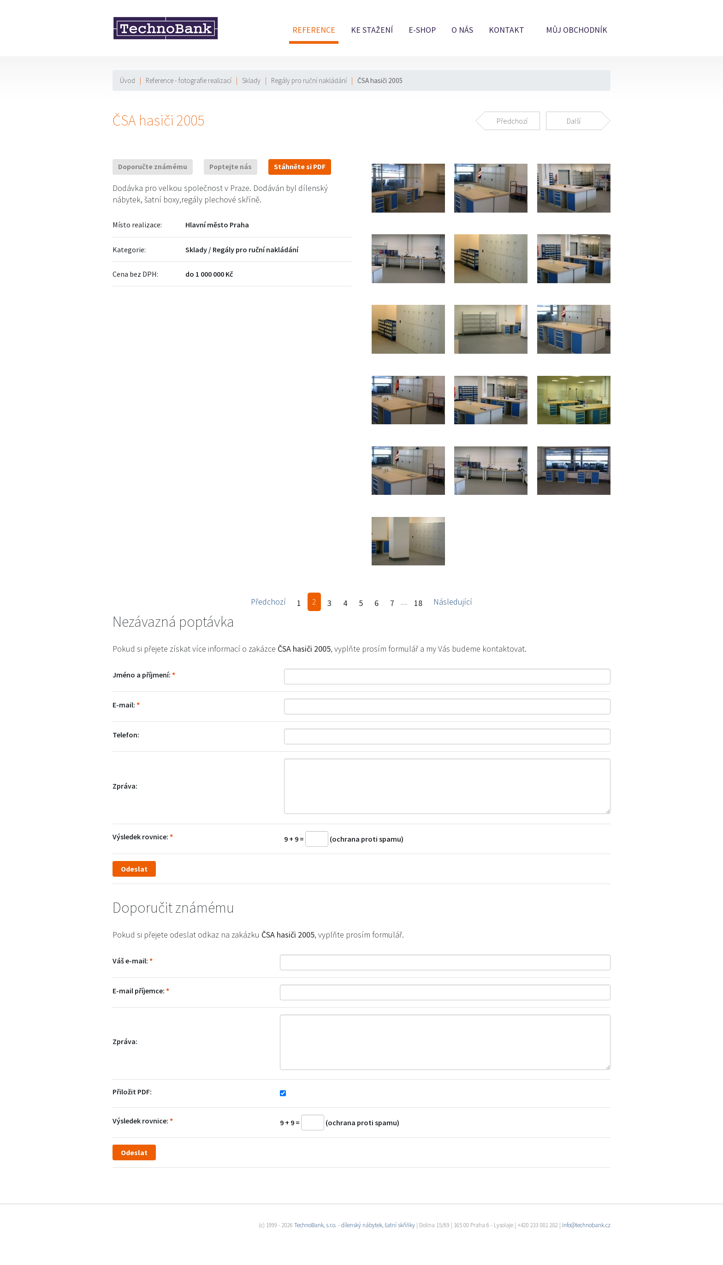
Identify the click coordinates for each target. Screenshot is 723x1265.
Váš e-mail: (130, 960)
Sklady (251, 80)
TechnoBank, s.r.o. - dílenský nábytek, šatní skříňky (354, 1225)
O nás (462, 30)
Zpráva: (125, 785)
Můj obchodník (576, 30)
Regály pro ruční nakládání (309, 80)
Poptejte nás (230, 166)
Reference (313, 30)
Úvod (127, 80)
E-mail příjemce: (139, 990)
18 (418, 603)
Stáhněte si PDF (300, 166)
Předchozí (268, 601)
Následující (452, 601)
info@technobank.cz (586, 1225)
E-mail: (124, 704)
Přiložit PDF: (132, 1091)
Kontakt (506, 30)
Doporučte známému (152, 166)
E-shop (422, 30)
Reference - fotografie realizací (188, 80)
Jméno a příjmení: (142, 674)
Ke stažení (372, 30)
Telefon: (126, 734)
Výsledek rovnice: (140, 836)
